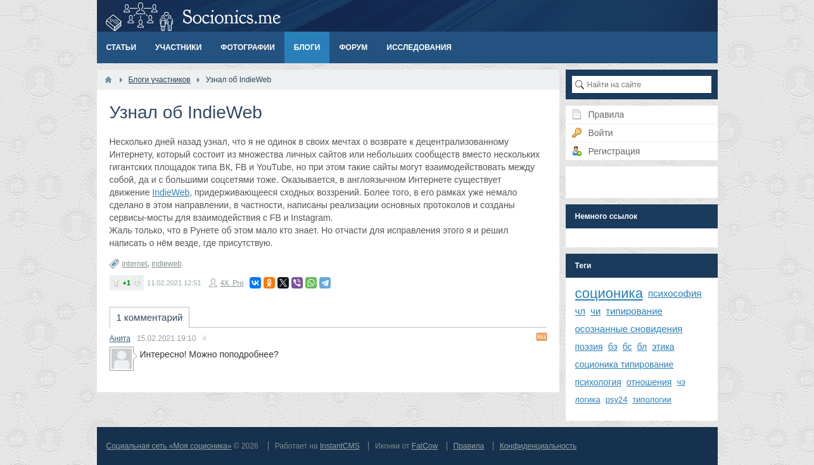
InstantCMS (340, 446)
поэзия (589, 347)
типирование (634, 311)
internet (135, 263)
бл (642, 347)
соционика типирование (624, 364)
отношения (649, 382)
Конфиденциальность (538, 446)
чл (580, 311)
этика (663, 347)
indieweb (166, 263)
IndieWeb (170, 192)
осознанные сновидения (629, 328)
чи (595, 311)
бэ (613, 347)
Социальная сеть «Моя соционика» (169, 446)
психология (598, 382)
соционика (609, 293)
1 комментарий (150, 317)
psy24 (617, 399)
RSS (542, 337)
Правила (469, 446)
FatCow (425, 446)
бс (627, 347)
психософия (675, 293)
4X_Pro (232, 283)
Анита (120, 338)
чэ (681, 382)
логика (588, 399)
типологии (651, 399)
